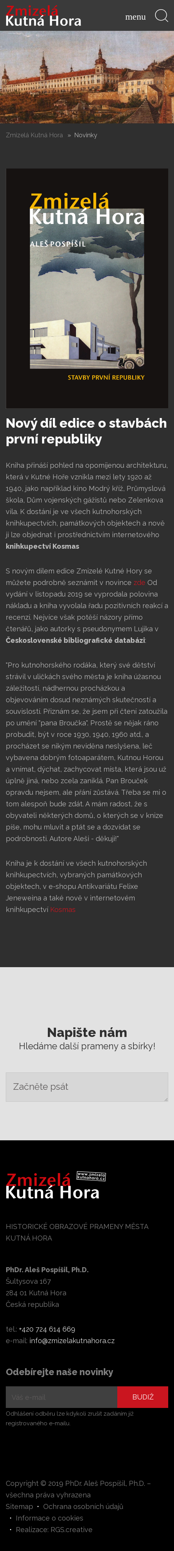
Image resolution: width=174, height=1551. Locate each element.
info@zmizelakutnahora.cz (72, 1341)
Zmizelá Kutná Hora (34, 135)
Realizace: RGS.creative (54, 1530)
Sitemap (19, 1506)
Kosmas (63, 909)
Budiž (143, 1397)
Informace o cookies (49, 1518)
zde (139, 582)
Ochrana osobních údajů (83, 1506)
